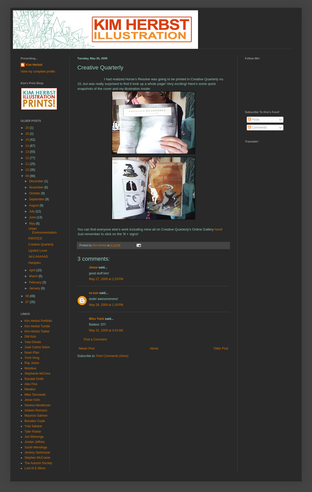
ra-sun (93, 293)
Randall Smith (34, 379)
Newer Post (87, 348)
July (32, 211)
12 (28, 158)
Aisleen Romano (35, 410)
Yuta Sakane (33, 426)
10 (28, 170)
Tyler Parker (32, 431)
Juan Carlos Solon (37, 347)
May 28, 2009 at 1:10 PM (106, 305)
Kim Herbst (100, 245)
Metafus (30, 389)
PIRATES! (35, 238)
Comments (257, 127)
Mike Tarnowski (35, 394)
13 (28, 152)
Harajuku (34, 263)
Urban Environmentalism (42, 230)
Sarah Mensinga (35, 447)
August (34, 205)
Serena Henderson (37, 405)
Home (154, 348)
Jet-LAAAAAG (38, 256)
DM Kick (30, 336)
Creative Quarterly (40, 244)
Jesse (93, 267)
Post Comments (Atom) (112, 356)
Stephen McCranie (37, 457)
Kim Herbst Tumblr (37, 326)
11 (28, 164)
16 (28, 134)
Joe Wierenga (34, 437)
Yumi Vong (31, 358)
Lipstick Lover (37, 250)
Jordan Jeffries (34, 442)
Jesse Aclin (32, 400)
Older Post (221, 348)
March (34, 276)
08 (28, 296)
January (35, 288)
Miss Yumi (96, 319)
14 (28, 146)
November (36, 187)
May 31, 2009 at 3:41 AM (106, 330)
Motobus (30, 368)
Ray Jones (31, 363)
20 (28, 128)
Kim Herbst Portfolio (38, 321)
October (35, 193)
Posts (253, 119)
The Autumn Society (38, 463)
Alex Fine (30, 384)
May (32, 223)
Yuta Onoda (32, 342)
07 (28, 302)
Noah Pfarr (31, 352)
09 (28, 176)
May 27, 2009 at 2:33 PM (106, 279)
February (35, 282)
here (218, 229)
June (33, 217)
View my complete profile (38, 71)
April (32, 270)
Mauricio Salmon (35, 415)
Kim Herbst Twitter (37, 331)
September (37, 199)
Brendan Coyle (34, 421)
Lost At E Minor (34, 468)
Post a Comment (95, 339)
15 (28, 139)
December (36, 181)
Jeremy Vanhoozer (37, 452)
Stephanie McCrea (37, 373)
